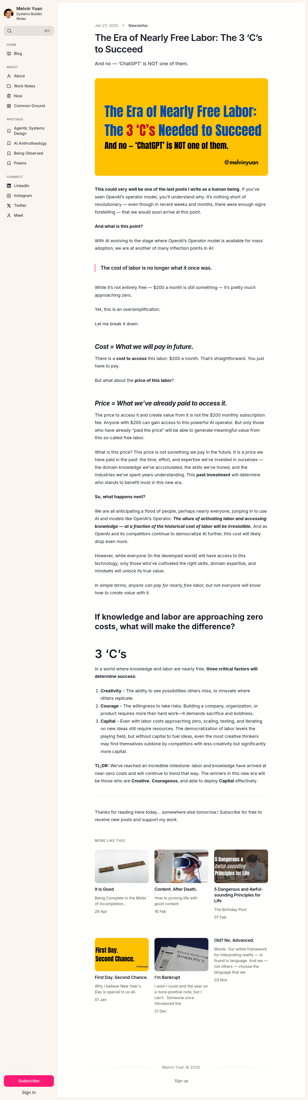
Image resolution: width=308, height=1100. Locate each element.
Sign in (29, 1092)
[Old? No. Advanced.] (241, 976)
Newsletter (138, 25)
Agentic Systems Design (26, 131)
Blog (14, 53)
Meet (15, 215)
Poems (16, 163)
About (16, 75)
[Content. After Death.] (181, 885)
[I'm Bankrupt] (181, 976)
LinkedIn (18, 185)
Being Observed (25, 153)
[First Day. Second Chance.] (122, 976)
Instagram (19, 195)
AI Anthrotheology (27, 143)
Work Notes (21, 86)
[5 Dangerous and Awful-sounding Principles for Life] (241, 885)
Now (14, 95)
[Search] (29, 31)
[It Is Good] (122, 885)
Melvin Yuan (29, 8)
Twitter (16, 205)
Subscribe (28, 1080)
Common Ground (26, 105)
